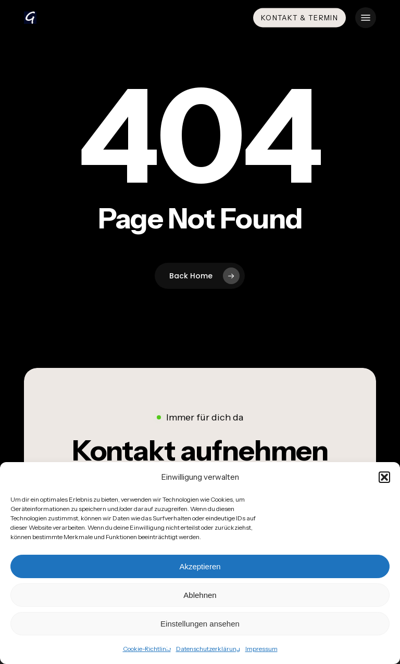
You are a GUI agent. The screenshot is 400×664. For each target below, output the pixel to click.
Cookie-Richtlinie (147, 649)
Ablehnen (199, 595)
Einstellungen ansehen (200, 623)
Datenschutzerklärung (208, 649)
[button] (384, 477)
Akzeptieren (199, 566)
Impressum (261, 649)
